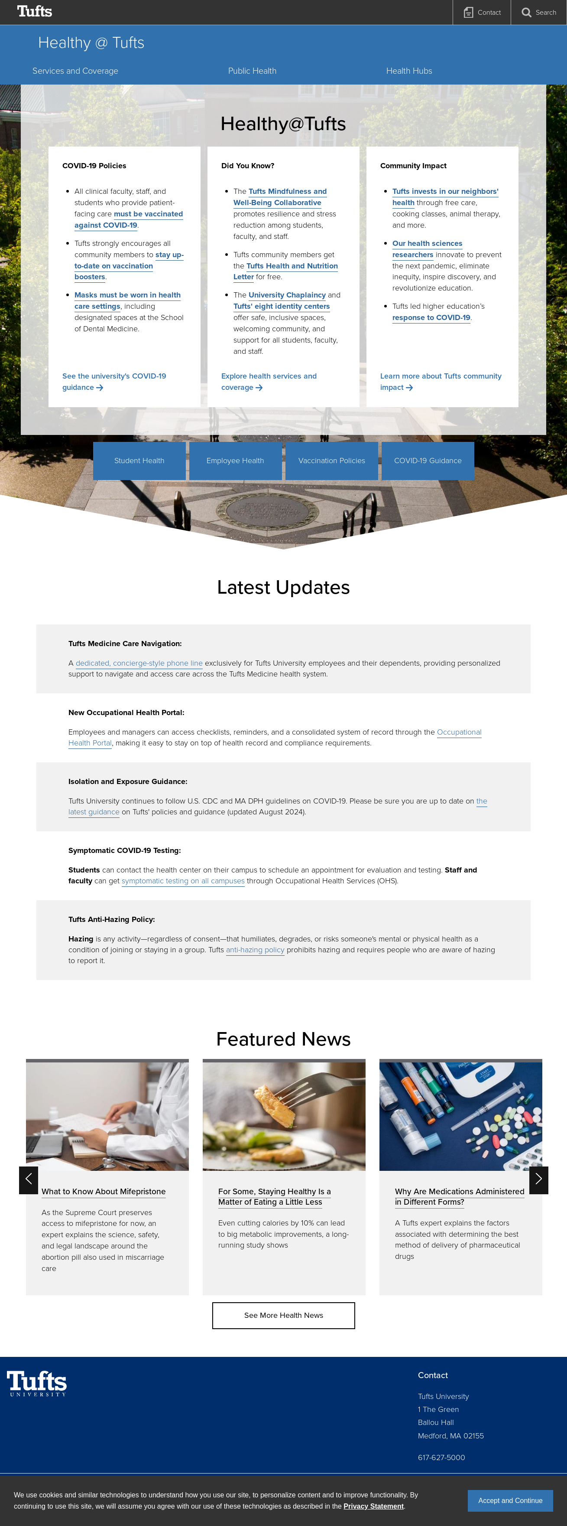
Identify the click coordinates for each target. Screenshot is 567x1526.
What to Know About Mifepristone (104, 1191)
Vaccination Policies (331, 460)
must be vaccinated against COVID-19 (129, 219)
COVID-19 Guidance (428, 460)
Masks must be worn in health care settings (128, 300)
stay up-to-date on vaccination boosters (129, 266)
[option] (107, 1177)
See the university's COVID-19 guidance (114, 381)
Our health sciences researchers (427, 249)
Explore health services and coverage (269, 381)
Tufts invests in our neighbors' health (445, 197)
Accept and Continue (510, 1500)
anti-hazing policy (255, 949)
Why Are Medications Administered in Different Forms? (460, 1196)
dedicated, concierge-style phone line (139, 663)
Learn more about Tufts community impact (441, 381)
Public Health (252, 70)
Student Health (139, 460)
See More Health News (283, 1315)
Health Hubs (409, 70)
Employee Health (235, 460)
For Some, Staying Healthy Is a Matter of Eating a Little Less (274, 1196)
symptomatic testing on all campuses (183, 880)
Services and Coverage (75, 70)
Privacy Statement (373, 1506)
